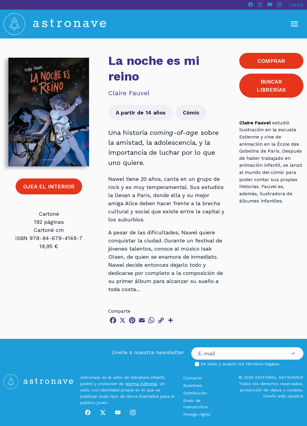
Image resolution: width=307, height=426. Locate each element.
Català (296, 5)
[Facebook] (250, 5)
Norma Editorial (141, 383)
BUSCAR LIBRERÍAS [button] (271, 85)
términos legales (262, 363)
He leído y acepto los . (240, 363)
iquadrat (295, 396)
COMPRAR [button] (271, 61)
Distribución (195, 393)
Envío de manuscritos (195, 403)
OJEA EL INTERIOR (49, 186)
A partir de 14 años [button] (140, 112)
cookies (294, 390)
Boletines (192, 385)
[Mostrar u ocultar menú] (294, 24)
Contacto (192, 378)
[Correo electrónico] (237, 353)
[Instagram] (279, 5)
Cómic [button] (191, 112)
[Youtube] (270, 5)
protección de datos (261, 390)
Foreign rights (196, 414)
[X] (260, 5)
